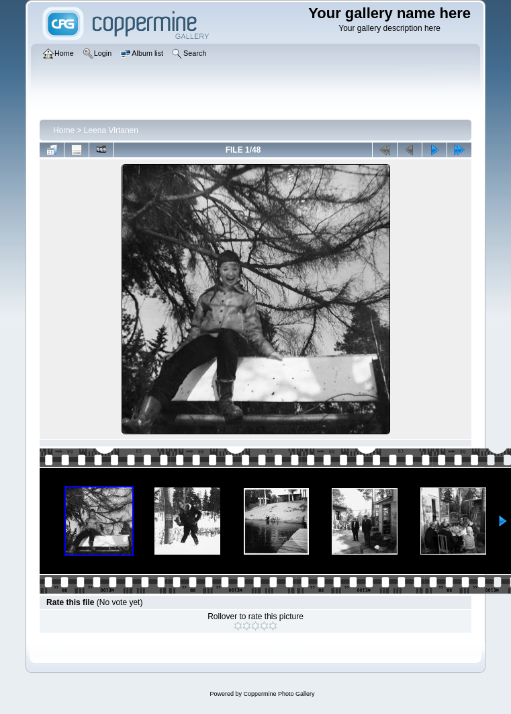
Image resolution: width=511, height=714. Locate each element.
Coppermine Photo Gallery (278, 693)
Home (64, 130)
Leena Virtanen (111, 130)
